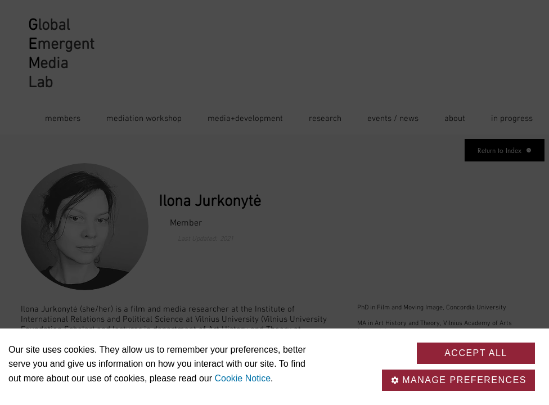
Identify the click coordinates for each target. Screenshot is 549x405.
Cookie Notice (242, 378)
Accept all (475, 353)
